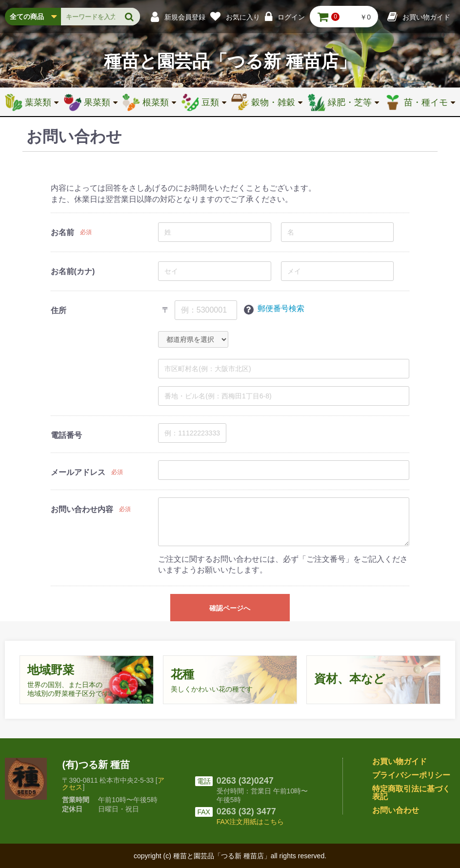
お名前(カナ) (73, 271)
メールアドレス (78, 472)
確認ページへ (229, 608)
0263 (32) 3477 (246, 811)
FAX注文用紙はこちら (250, 822)
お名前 (62, 232)
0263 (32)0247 (245, 780)
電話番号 (66, 435)
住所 (58, 310)
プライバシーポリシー (411, 775)
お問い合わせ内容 (82, 509)
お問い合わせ (395, 810)
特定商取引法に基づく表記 (411, 793)
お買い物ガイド (399, 761)
